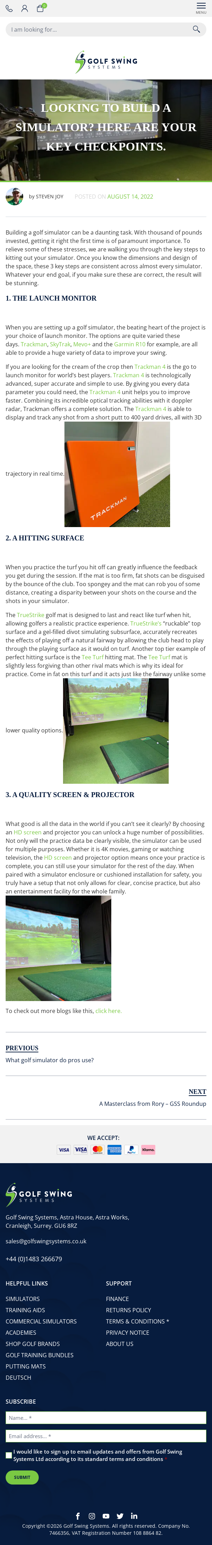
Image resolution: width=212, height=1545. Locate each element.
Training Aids (25, 1310)
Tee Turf (93, 657)
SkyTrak (60, 344)
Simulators (23, 1299)
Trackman (34, 344)
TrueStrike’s (146, 623)
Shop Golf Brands (33, 1344)
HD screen (28, 832)
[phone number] (10, 8)
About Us (119, 1344)
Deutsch (18, 1377)
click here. (108, 1011)
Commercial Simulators (41, 1321)
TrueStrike (30, 615)
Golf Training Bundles (40, 1355)
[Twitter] (120, 1516)
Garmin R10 (129, 344)
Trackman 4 (150, 367)
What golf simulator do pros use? (50, 1060)
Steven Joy (34, 196)
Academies (21, 1332)
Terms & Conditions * (137, 1321)
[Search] (196, 30)
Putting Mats (26, 1366)
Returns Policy (128, 1310)
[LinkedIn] (134, 1516)
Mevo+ (82, 344)
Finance (117, 1299)
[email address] (46, 1241)
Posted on (114, 196)
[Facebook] (77, 1516)
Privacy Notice (127, 1332)
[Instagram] (91, 1516)
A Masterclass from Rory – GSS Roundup (152, 1104)
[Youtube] (106, 1516)
